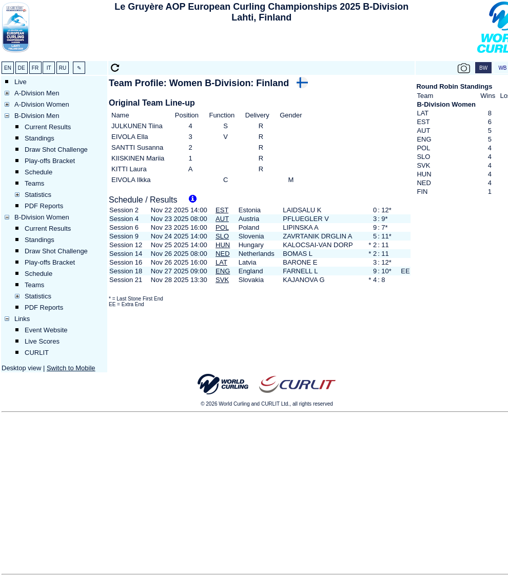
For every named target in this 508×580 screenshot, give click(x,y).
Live (20, 82)
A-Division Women (41, 104)
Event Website (46, 330)
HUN (223, 245)
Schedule (38, 172)
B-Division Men (36, 115)
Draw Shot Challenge (56, 149)
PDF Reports (44, 206)
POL (222, 227)
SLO (222, 236)
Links (22, 319)
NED (222, 253)
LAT (221, 262)
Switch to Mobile (71, 368)
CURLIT (37, 352)
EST (222, 210)
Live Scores (42, 341)
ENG (223, 271)
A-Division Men (36, 93)
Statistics (38, 194)
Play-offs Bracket (50, 161)
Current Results (48, 127)
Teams (34, 183)
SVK (222, 280)
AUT (222, 219)
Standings (39, 138)
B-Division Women (41, 217)
